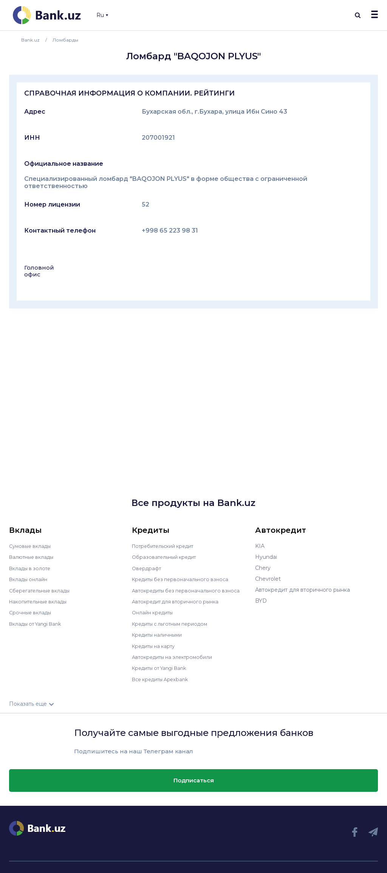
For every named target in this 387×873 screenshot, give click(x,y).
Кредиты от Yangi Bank (163, 666)
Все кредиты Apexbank (163, 677)
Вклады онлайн (30, 578)
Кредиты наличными (160, 633)
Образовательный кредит (167, 557)
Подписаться (193, 778)
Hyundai (266, 557)
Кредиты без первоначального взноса (184, 578)
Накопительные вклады (41, 600)
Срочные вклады (31, 611)
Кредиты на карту (156, 644)
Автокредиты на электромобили (176, 655)
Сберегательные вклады (42, 589)
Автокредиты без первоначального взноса (190, 589)
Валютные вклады (33, 557)
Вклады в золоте (31, 568)
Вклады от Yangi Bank (38, 622)
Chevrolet (268, 578)
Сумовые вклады (31, 546)
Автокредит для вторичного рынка (179, 600)
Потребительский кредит (167, 546)
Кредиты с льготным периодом (174, 622)
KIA (260, 546)
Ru (102, 15)
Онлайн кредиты (155, 611)
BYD (261, 600)
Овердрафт (147, 568)
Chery (263, 568)
